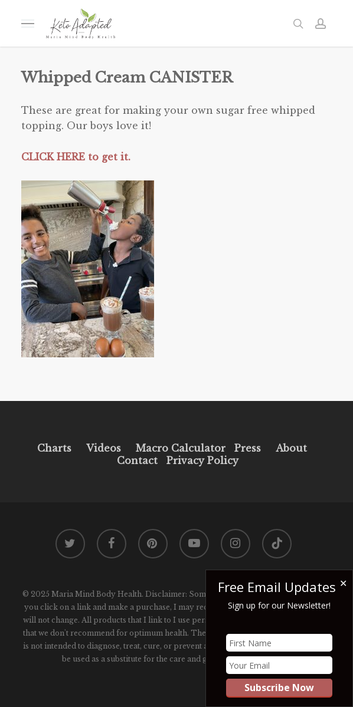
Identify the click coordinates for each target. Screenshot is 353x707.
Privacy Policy (201, 460)
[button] (27, 23)
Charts (54, 448)
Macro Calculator (180, 448)
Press (247, 448)
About (291, 448)
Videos (103, 448)
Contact (137, 460)
